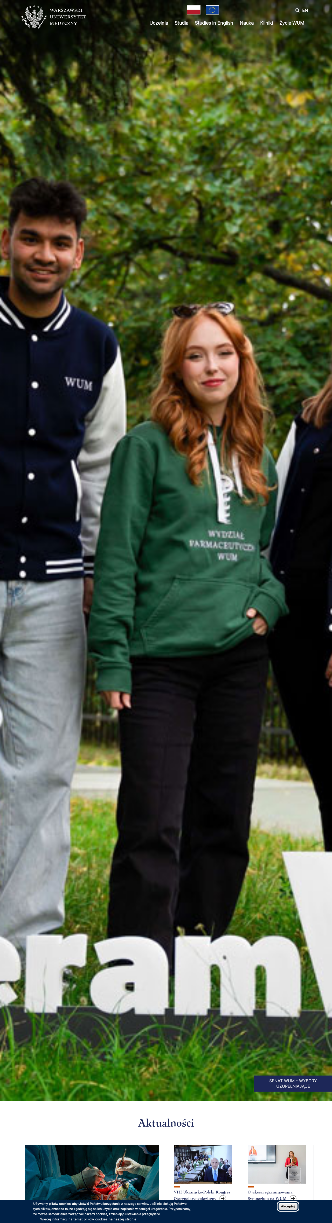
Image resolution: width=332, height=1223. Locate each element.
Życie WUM (291, 23)
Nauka (247, 23)
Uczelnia (158, 23)
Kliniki (266, 23)
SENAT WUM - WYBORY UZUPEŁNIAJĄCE (293, 1083)
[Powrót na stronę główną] (53, 17)
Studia (181, 23)
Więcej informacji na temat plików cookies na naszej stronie (88, 1219)
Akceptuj (288, 1206)
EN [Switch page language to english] (305, 10)
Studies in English (214, 23)
